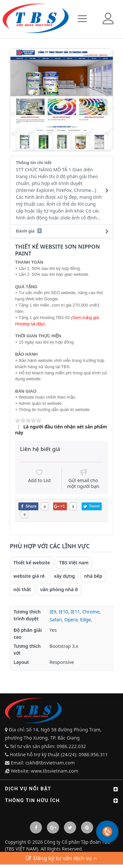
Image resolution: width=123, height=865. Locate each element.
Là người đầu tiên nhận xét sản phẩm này (61, 429)
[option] (61, 99)
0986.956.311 (94, 754)
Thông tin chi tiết (59, 190)
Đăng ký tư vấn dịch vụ (61, 858)
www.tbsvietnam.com (54, 771)
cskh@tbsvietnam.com (49, 763)
